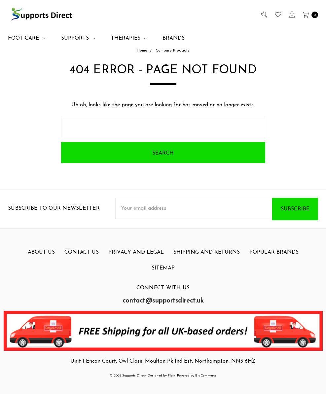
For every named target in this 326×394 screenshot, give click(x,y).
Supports (78, 38)
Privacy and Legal (136, 257)
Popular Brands (274, 257)
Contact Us (81, 257)
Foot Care (26, 38)
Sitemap (163, 273)
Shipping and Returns (206, 257)
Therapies (129, 38)
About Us (41, 257)
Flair (171, 375)
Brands (174, 38)
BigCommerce (205, 375)
